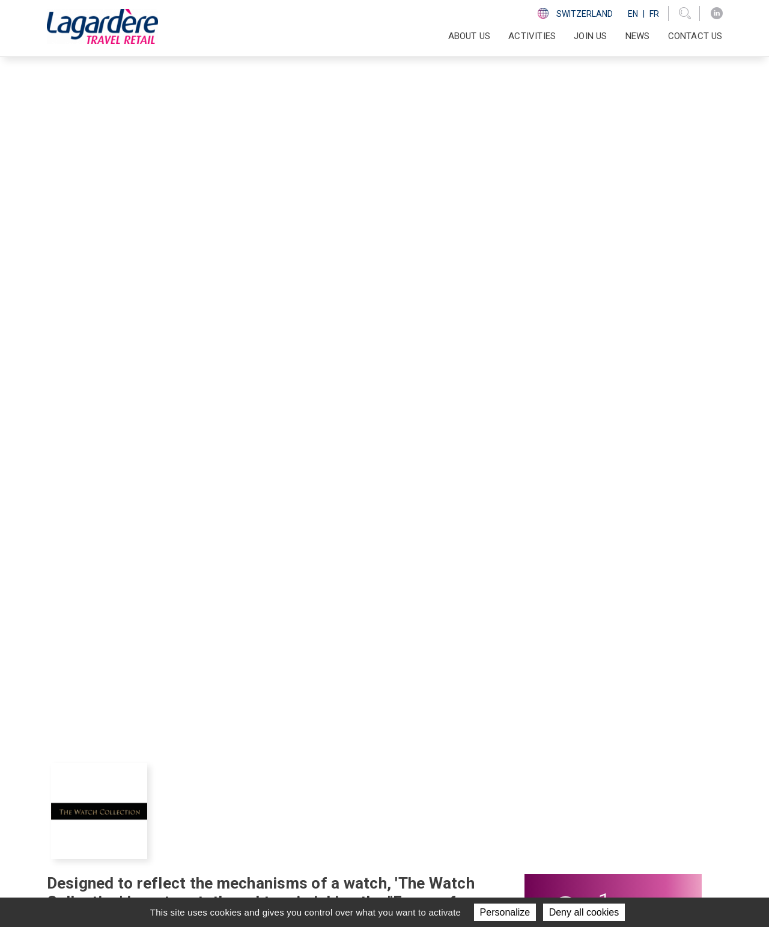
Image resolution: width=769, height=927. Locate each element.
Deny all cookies (584, 912)
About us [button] (469, 36)
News (637, 36)
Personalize (505, 912)
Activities (382, 785)
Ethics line (544, 829)
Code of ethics (553, 814)
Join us (590, 36)
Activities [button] (532, 36)
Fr (654, 14)
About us (381, 770)
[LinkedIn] (717, 13)
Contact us (695, 36)
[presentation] (112, 543)
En (633, 14)
